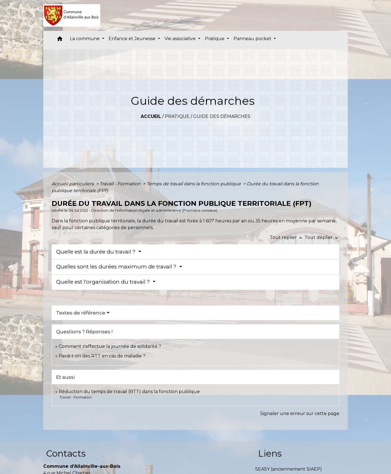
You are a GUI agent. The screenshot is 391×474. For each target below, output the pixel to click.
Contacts (66, 453)
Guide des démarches (221, 116)
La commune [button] (85, 38)
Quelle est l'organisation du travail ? (103, 282)
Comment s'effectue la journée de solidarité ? (110, 346)
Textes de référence (80, 313)
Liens (270, 453)
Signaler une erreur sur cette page (299, 413)
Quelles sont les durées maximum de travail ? (117, 266)
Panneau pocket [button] (253, 38)
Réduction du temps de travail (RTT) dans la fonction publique (129, 391)
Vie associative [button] (180, 38)
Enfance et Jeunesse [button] (133, 38)
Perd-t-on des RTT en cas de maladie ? (102, 356)
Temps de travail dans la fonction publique (194, 183)
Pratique (177, 116)
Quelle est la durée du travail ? (96, 252)
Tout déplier (322, 237)
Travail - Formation (121, 183)
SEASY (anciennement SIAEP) (288, 469)
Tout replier (287, 237)
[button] (60, 40)
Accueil (151, 116)
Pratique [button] (215, 38)
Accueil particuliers (73, 183)
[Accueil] (71, 15)
